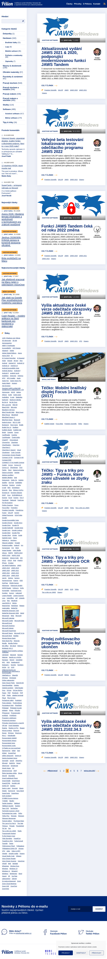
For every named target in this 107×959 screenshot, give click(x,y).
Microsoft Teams (7, 633)
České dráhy (16, 437)
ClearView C (6, 447)
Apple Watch (6, 383)
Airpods (9, 361)
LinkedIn (21, 598)
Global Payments (7, 515)
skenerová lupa (7, 771)
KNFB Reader (6, 588)
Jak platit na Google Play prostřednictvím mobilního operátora (12, 300)
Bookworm (5, 425)
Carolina (14, 435)
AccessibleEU (6, 348)
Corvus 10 (17, 465)
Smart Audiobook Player (10, 778)
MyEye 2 (20, 646)
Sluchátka (11, 776)
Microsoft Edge (19, 621)
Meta (12, 616)
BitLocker (14, 407)
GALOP (10, 513)
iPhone (4, 563)
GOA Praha (18, 515)
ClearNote (14, 442)
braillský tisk (17, 430)
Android (4, 363)
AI (11, 355)
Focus (16, 505)
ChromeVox (6, 442)
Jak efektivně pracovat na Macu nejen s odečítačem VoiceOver (13, 282)
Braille (21, 425)
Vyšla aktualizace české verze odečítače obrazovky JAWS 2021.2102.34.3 (66, 725)
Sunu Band (20, 791)
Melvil (22, 613)
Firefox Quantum (7, 505)
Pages (4, 693)
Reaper (22, 728)
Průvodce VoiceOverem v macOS (13, 723)
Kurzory (11, 593)
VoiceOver (21, 861)
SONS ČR (5, 786)
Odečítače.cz (6, 675)
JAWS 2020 (6, 570)
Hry (22, 545)
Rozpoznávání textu (8, 743)
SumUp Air (11, 791)
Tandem (17, 806)
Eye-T (22, 498)
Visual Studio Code (8, 856)
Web (9, 863)
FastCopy (21, 500)
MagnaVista (6, 605)
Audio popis (17, 395)
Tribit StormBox (7, 838)
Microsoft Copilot (7, 621)
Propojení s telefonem (9, 718)
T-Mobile (5, 801)
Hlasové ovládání (7, 543)
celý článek (47, 85)
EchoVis (4, 490)
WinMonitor (13, 873)
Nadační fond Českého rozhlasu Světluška (12, 651)
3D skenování (6, 340)
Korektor (5, 593)
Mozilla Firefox (12, 643)
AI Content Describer (9, 358)
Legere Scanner (18, 595)
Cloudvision (6, 452)
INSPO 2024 (6, 555)
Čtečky (4, 470)
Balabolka (19, 397)
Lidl (16, 598)
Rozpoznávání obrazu (9, 740)
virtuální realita (13, 853)
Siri (13, 768)
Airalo (4, 361)
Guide (20, 535)
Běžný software (13, 118)
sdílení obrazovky (7, 755)
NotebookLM (15, 662)
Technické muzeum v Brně (10, 811)
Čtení (9, 470)
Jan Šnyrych (97, 398)
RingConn (18, 733)
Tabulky (11, 801)
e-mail (4, 487)
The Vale (20, 823)
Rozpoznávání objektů (9, 738)
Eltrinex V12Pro (18, 490)
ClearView (16, 445)
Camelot (10, 432)
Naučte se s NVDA (15, 657)
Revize (4, 733)
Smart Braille (6, 781)
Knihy (22, 588)
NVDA (4, 667)
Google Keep (19, 528)
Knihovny (16, 588)
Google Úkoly (6, 535)
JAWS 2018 (6, 568)
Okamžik (15, 675)
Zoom (19, 881)
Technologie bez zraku (9, 813)
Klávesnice (5, 585)
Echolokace (16, 487)
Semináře (5, 761)
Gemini (16, 513)
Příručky (78, 4)
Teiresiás (14, 816)
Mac (8, 600)
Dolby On (14, 480)
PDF (9, 693)
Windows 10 (13, 868)
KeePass (5, 583)
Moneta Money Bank (8, 638)
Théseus (5, 826)
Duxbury (12, 485)
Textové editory (7, 821)
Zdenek (14, 879)
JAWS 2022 (6, 573)
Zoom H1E (5, 886)
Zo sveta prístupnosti (9, 881)
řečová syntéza (7, 730)
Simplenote (14, 766)
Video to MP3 (15, 851)
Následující (89, 771)
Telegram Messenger (9, 818)
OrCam (9, 690)
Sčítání (4, 753)
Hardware (9, 38)
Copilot (4, 465)
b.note (12, 397)
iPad (14, 560)
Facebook (5, 500)
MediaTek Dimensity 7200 (10, 611)
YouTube (14, 876)
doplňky (4, 482)
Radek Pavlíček (97, 58)
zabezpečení (6, 879)
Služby (8, 105)
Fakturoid (13, 500)
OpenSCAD (20, 683)
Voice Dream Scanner (9, 861)
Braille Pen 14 (6, 427)
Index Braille (17, 550)
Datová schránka (18, 470)
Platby (9, 695)
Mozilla (4, 643)
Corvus (10, 465)
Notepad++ (5, 665)
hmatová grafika (7, 545)
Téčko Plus (5, 816)
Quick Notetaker (13, 725)
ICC (12, 548)
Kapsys (15, 580)
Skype (20, 773)
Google (4, 518)
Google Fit (15, 525)
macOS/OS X (6, 603)
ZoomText (14, 886)
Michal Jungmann (97, 236)
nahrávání (5, 655)
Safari (14, 750)
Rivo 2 (4, 735)
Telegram (21, 816)
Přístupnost (6, 713)
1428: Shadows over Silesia (11, 338)
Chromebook (14, 440)
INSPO (10, 553)
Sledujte (54, 932)
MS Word (13, 646)
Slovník (4, 776)
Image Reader (6, 550)
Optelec (16, 685)
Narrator (20, 655)
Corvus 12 (5, 467)
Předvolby (96, 953)
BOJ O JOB (16, 422)
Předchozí (52, 771)
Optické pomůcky (7, 688)
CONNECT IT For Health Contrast (13, 462)
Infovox (4, 553)
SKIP (15, 771)
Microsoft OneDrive (8, 626)
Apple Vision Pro (15, 381)
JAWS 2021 (15, 570)
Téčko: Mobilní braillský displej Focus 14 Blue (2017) (63, 392)
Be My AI (5, 402)
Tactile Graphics (7, 803)
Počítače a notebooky (13, 56)
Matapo (21, 605)
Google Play (16, 533)
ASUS (13, 392)
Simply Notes (6, 768)
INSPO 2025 (16, 555)
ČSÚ (20, 467)
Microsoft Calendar (8, 618)
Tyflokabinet (20, 846)
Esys (8, 495)
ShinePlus (19, 761)
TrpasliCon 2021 (7, 841)
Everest (4, 498)
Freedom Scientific (8, 510)
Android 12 (20, 363)
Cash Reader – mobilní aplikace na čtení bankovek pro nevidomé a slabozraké (13, 321)
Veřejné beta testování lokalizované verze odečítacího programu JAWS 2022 (62, 145)
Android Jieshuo (7, 371)
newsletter (19, 660)
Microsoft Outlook (7, 628)
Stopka (4, 791)
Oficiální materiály (13, 72)
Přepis (11, 710)
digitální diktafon (7, 477)
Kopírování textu (16, 590)
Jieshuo (10, 578)
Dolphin (20, 480)
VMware (18, 856)
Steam (21, 788)
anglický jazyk (14, 373)
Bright (4, 432)
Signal (18, 763)
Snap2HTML (6, 783)
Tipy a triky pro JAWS (9, 831)
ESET (4, 495)
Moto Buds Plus (7, 641)
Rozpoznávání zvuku (9, 745)
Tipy (9, 828)
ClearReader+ (6, 445)
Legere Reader (7, 595)
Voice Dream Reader (9, 858)
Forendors (14, 508)
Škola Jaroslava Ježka (9, 773)
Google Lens (6, 530)
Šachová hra (6, 750)
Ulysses (21, 848)
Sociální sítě (16, 783)
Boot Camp (14, 425)
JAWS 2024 (6, 575)
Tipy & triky (10, 122)
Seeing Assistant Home (9, 758)
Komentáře (5, 590)
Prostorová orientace (9, 720)
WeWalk (15, 863)
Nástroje (5, 657)
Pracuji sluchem (12, 83)
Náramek (13, 655)
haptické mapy (6, 538)
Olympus (5, 678)
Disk (15, 477)
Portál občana (17, 703)
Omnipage (12, 678)
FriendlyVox (19, 510)
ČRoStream (14, 467)
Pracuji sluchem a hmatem (11, 88)
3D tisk (15, 340)
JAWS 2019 (15, 568)
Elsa (10, 490)
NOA (8, 662)
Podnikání (18, 700)
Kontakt (96, 4)
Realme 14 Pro (13, 728)
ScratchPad (12, 753)
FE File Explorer (7, 503)
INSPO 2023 (18, 553)
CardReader (6, 435)
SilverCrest (5, 766)
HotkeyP (17, 545)
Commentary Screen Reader (11, 455)
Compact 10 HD (7, 457)
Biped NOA (5, 407)
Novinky (13, 665)
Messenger (5, 616)
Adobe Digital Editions (9, 353)
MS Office (5, 646)
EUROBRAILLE (17, 495)
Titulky (19, 831)
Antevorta (13, 376)
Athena (4, 395)
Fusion (4, 513)
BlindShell (14, 415)
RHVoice (11, 733)
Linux (4, 600)
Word (20, 873)
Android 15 (14, 366)
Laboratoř (19, 593)
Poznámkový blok (8, 705)
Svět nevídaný (6, 796)
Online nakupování (8, 680)
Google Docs (18, 523)
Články (69, 4)
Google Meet (6, 533)
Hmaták (17, 543)
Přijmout (66, 953)
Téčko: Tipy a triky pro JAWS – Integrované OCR (65, 559)
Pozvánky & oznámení (13, 78)
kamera (17, 578)
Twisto (11, 843)
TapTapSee (14, 808)
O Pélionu (87, 4)
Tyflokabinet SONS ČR (9, 848)
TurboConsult (18, 841)
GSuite (14, 535)
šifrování (5, 763)
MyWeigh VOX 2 (7, 648)
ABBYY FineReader (8, 345)
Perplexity (15, 693)
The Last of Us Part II (9, 823)
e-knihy (18, 485)
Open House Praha (8, 683)
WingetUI (14, 871)
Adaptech (5, 350)
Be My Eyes (13, 402)
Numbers (20, 665)
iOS (21, 558)
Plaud (4, 698)
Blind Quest (19, 412)
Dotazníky (9, 34)
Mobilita (15, 636)
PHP (21, 693)
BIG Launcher (6, 405)
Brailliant (15, 427)
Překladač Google (16, 708)
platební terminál (17, 695)
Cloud (19, 450)
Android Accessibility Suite (10, 368)
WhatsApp (5, 866)
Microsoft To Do (19, 633)
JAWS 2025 (15, 575)
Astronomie (6, 392)
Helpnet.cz (5, 540)
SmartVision (16, 781)
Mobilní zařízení (13, 51)
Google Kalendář (7, 528)
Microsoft (18, 616)
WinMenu (5, 873)
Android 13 (5, 366)
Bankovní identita (15, 400)
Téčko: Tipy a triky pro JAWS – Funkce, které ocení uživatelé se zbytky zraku (65, 476)
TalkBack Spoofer (7, 806)
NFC (3, 662)
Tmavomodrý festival (9, 833)
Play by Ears (11, 698)
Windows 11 (6, 871)
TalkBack (17, 803)
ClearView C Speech (9, 450)
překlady (5, 710)
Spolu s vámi (6, 788)
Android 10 (12, 363)
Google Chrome (7, 523)
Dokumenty (6, 480)
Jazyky (4, 578)
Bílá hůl (15, 405)
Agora (20, 353)
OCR (12, 667)
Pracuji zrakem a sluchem (10, 99)
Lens (3, 598)
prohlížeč (5, 715)
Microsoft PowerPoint (9, 631)
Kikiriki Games (14, 583)
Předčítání (18, 705)
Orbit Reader (19, 688)
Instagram (5, 558)
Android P (17, 371)
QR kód (4, 725)
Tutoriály (5, 843)
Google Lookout (17, 530)
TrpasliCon (17, 838)
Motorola (16, 641)
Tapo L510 (5, 808)
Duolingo (5, 485)
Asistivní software (14, 114)
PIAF (3, 695)
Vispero (22, 853)
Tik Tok (4, 828)
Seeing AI (18, 755)
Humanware (6, 548)
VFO (3, 851)
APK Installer (11, 378)
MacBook (14, 600)
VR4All (4, 863)
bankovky (5, 400)
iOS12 (4, 560)
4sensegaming (7, 343)
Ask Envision (6, 386)
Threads (12, 826)
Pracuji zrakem (12, 94)
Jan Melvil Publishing (9, 565)
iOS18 (10, 560)
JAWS (19, 565)
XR (9, 876)
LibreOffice (10, 598)
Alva (21, 361)
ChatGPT (5, 440)
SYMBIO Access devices (10, 798)
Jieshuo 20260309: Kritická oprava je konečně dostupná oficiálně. (11, 241)
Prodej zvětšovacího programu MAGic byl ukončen (60, 643)
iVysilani (10, 563)
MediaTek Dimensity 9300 (10, 613)
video (8, 851)
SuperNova (15, 793)
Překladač (5, 708)
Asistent (14, 383)
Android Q (5, 373)
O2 (9, 667)
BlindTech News (7, 420)
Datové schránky (7, 472)
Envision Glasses (16, 493)
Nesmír (12, 660)
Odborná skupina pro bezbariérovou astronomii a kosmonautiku (11, 671)
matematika (6, 608)
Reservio (16, 730)
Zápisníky (10, 61)
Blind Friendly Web (8, 412)
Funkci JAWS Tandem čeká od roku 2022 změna (66, 228)
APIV (3, 378)
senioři (12, 761)
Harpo (15, 538)
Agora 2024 (6, 355)
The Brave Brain (18, 821)
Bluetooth (17, 420)
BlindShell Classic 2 (8, 417)
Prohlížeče (13, 715)
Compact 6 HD (19, 457)
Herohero (13, 540)
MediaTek (14, 608)
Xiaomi (4, 876)
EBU (9, 487)
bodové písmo (6, 422)
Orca (3, 690)
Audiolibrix (5, 397)
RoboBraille (11, 735)
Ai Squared (20, 358)
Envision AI (5, 493)
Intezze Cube (14, 558)
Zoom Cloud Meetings (9, 884)
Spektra (12, 786)
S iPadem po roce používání (11, 748)
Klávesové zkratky (16, 585)
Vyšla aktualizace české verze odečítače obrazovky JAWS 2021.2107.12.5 (66, 309)
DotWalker (18, 482)
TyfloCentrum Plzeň (8, 846)
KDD (21, 580)
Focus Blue (5, 508)
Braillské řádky (13, 42)
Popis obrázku (6, 703)
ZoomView (5, 889)
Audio (10, 395)
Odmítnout (81, 953)
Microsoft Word (7, 636)
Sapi (18, 750)
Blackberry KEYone (8, 410)
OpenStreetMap (7, 685)
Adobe (12, 350)
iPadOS (20, 560)
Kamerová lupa (7, 580)
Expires (15, 498)
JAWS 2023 (15, 573)
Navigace (5, 660)
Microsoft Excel (7, 623)
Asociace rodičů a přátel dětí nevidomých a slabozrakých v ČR (13, 389)
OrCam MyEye (17, 690)
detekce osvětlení (7, 475)
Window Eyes (14, 866)
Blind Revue (6, 415)
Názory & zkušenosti (12, 67)
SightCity (12, 763)
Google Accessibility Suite (10, 520)
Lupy (8, 47)
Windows (5, 868)
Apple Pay (5, 381)
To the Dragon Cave (8, 836)
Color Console (15, 452)
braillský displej (7, 430)
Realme (4, 728)
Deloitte (16, 472)
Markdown (14, 605)
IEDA (17, 548)
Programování (15, 713)
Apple (19, 378)
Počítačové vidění (8, 700)
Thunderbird (20, 826)
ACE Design (16, 348)
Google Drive (6, 525)
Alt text (16, 361)
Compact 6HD (6, 460)
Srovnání (15, 788)
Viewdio (4, 853)
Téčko (20, 813)
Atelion (18, 392)
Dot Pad (11, 482)
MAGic (14, 603)
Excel (10, 498)
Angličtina (5, 376)
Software (9, 109)
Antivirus (20, 376)
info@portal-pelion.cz (23, 933)
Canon (16, 432)
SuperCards (6, 793)
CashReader (6, 437)
